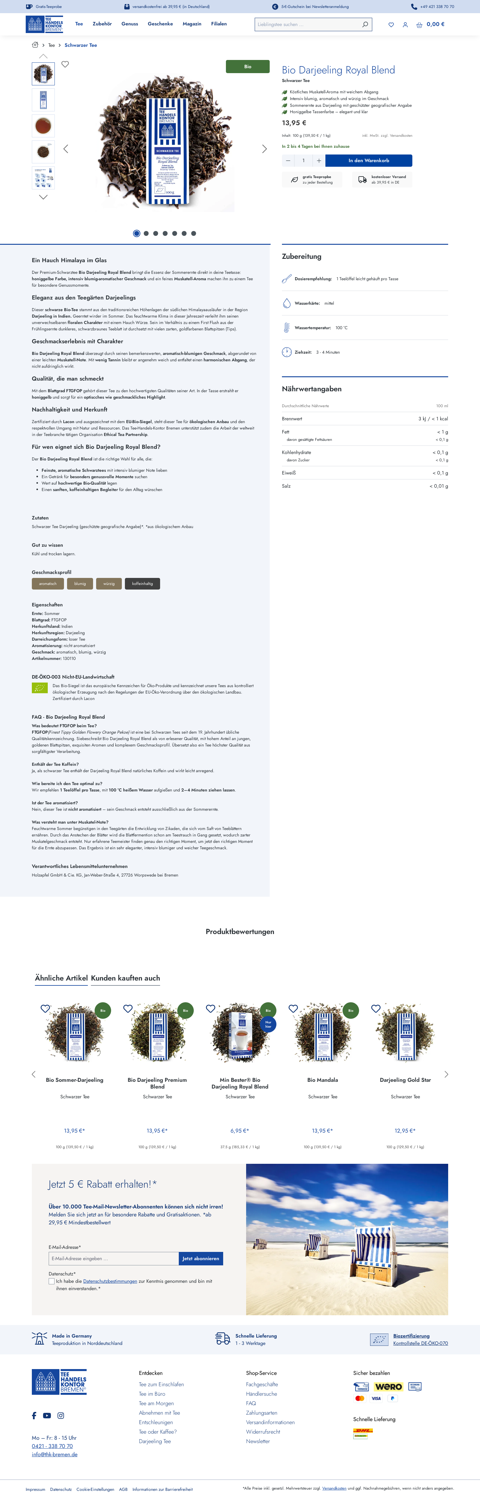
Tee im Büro (152, 1394)
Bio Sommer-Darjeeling (74, 1084)
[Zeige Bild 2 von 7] (146, 237)
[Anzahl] (303, 164)
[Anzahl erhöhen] (319, 164)
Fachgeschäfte (262, 1384)
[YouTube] (49, 1415)
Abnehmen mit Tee (159, 1413)
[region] (151, 153)
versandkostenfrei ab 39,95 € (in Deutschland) (171, 6)
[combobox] (311, 26)
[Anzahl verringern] (288, 164)
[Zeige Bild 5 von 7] (174, 237)
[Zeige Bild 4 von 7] (165, 237)
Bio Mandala (322, 1084)
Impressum (35, 1489)
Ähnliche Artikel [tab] (61, 982)
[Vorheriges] (65, 153)
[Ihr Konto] (405, 26)
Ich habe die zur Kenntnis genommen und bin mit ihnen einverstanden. (134, 1285)
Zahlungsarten (261, 1413)
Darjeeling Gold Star (405, 1084)
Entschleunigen (156, 1422)
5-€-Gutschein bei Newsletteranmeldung (315, 6)
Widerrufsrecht (263, 1432)
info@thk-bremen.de (54, 1454)
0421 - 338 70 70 (52, 1446)
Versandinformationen (270, 1422)
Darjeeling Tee (155, 1441)
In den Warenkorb (369, 164)
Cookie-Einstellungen (95, 1489)
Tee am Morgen (156, 1403)
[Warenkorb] (430, 26)
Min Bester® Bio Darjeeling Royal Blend (240, 1087)
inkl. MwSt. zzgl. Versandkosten (387, 139)
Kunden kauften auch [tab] (125, 982)
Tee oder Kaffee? (158, 1432)
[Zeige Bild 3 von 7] (155, 237)
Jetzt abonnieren (201, 1258)
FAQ (251, 1403)
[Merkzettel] (391, 26)
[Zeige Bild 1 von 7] (136, 237)
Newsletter (258, 1441)
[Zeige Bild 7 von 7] (193, 237)
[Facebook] (36, 1415)
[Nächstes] (264, 153)
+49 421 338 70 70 (437, 6)
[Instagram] (61, 1415)
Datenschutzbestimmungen (110, 1281)
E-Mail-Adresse (65, 1247)
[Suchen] (365, 26)
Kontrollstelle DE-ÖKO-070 (420, 1339)
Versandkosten (334, 1488)
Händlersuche (261, 1394)
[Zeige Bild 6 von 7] (184, 237)
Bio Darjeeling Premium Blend (157, 1087)
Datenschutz (61, 1489)
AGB (123, 1489)
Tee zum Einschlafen (161, 1384)
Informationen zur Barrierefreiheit (163, 1489)
